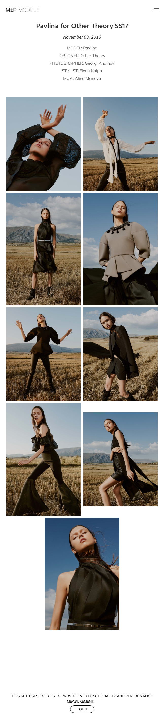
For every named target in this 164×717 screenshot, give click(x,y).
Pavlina (90, 47)
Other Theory (93, 55)
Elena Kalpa (91, 70)
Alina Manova (88, 78)
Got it (82, 709)
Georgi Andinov (99, 63)
